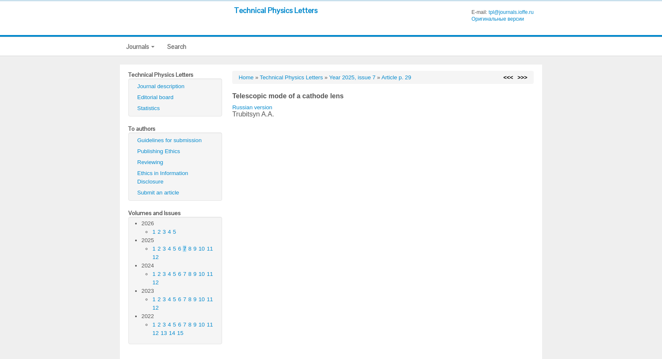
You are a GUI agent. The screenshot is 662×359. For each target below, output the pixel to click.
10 (201, 249)
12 (155, 257)
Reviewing (150, 162)
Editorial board (155, 97)
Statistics (148, 108)
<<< (508, 77)
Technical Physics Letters (275, 10)
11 (210, 249)
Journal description (160, 86)
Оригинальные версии (498, 19)
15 (180, 333)
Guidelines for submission (169, 140)
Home (246, 77)
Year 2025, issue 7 (352, 77)
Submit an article (158, 192)
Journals (140, 47)
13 (164, 333)
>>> (522, 77)
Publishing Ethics (158, 151)
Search (176, 47)
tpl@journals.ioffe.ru (511, 12)
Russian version (252, 107)
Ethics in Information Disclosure (162, 177)
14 (172, 333)
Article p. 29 (396, 77)
